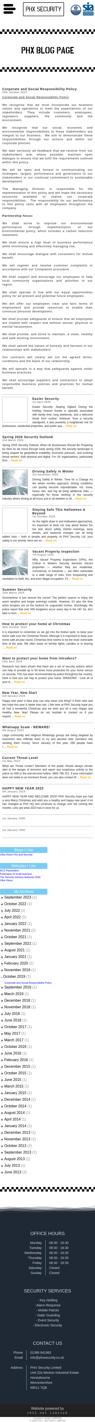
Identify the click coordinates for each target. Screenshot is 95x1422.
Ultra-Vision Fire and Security (16, 854)
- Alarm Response (47, 1305)
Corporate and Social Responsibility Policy (28, 982)
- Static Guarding (47, 1315)
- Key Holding (47, 1300)
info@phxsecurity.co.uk (47, 1357)
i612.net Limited (47, 1413)
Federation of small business (16, 874)
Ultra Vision (6, 880)
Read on (71, 426)
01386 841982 (40, 1352)
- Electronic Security (47, 1325)
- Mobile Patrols (47, 1310)
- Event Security (47, 1320)
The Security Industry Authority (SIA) (20, 877)
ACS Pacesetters (9, 870)
